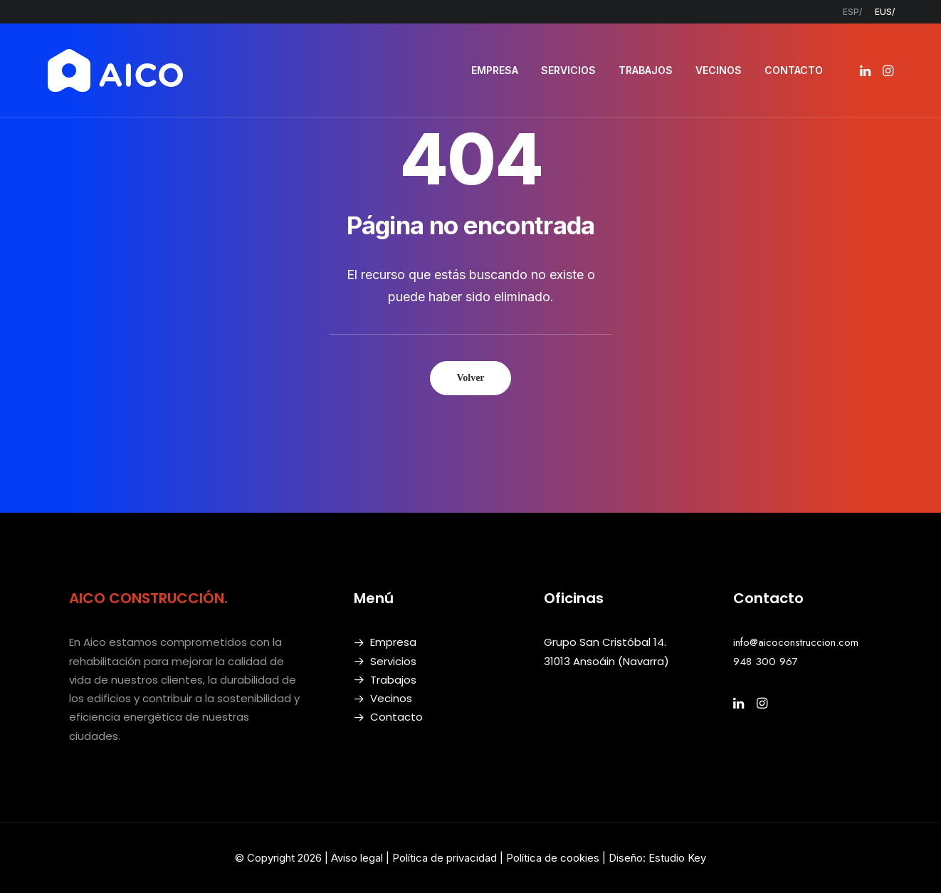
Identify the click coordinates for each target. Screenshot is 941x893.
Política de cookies (554, 858)
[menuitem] (852, 12)
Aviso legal (357, 858)
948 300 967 (765, 661)
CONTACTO (793, 70)
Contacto (396, 716)
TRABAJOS (646, 70)
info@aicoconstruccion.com (795, 642)
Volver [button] (470, 377)
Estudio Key (677, 858)
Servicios (393, 661)
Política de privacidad (444, 858)
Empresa (393, 641)
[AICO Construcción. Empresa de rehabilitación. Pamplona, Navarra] (115, 70)
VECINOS (718, 70)
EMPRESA (494, 70)
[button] (867, 71)
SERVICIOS (568, 70)
